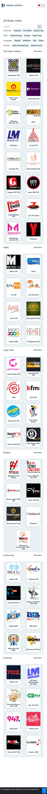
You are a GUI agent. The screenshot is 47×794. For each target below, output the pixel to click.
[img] (43, 6)
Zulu (35, 40)
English (17, 40)
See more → (39, 51)
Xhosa (41, 40)
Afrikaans (27, 40)
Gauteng (17, 31)
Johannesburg (16, 35)
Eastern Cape (39, 31)
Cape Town (37, 35)
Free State (27, 31)
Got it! (44, 791)
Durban (27, 35)
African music (36, 45)
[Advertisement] (23, 14)
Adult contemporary (20, 45)
